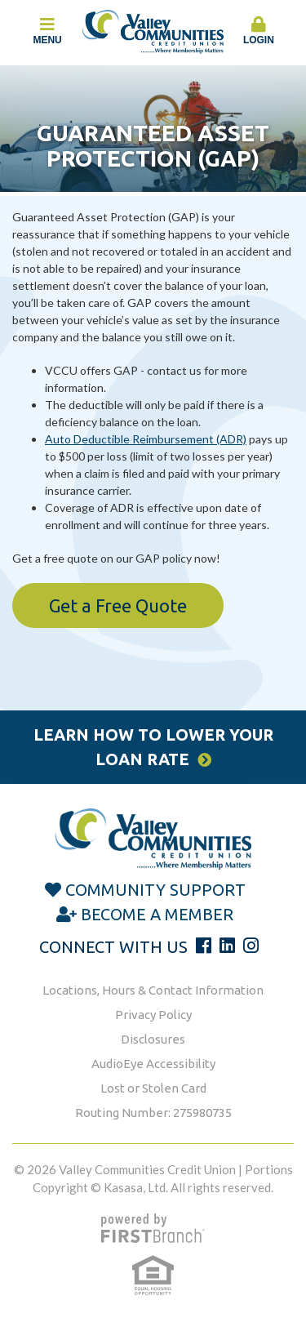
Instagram (251, 946)
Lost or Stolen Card (153, 1088)
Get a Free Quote (118, 605)
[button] (259, 32)
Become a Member (157, 914)
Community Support (155, 889)
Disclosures (153, 1039)
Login (259, 31)
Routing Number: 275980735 (153, 1113)
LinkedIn (227, 946)
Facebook (203, 946)
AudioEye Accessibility (153, 1064)
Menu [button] (47, 31)
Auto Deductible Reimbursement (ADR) (145, 439)
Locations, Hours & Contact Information (153, 990)
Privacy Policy (153, 1015)
